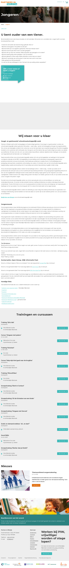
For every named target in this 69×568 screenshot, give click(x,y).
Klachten (20, 558)
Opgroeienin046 (6, 296)
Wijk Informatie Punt (35, 270)
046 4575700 (10, 537)
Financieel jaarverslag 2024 (45, 558)
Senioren (32, 547)
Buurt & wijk (33, 549)
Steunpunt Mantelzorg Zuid (9, 300)
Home (2, 24)
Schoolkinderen (34, 541)
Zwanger (32, 535)
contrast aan (59, 1)
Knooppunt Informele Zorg (9, 294)
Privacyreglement (12, 558)
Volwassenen (33, 545)
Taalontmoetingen (7, 302)
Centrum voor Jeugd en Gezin (10, 288)
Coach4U (4, 290)
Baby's (32, 537)
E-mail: (3, 539)
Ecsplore (4, 292)
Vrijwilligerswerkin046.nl (8, 303)
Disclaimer (3, 558)
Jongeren (7, 24)
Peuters (32, 539)
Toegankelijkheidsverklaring (30, 558)
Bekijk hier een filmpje (7, 197)
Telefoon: (3, 537)
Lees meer (36, 485)
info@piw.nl (10, 539)
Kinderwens (33, 533)
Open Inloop (35, 267)
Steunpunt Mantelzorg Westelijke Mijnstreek (13, 298)
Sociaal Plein (43, 263)
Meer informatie (63, 328)
